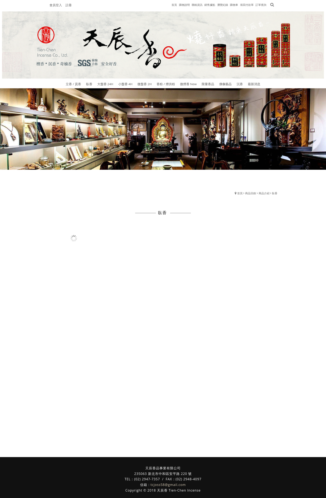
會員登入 (55, 5)
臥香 (274, 193)
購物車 (234, 5)
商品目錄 (250, 193)
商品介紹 (264, 193)
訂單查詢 (261, 5)
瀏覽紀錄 (222, 5)
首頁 (240, 193)
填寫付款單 (247, 5)
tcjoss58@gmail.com (168, 484)
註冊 (68, 5)
